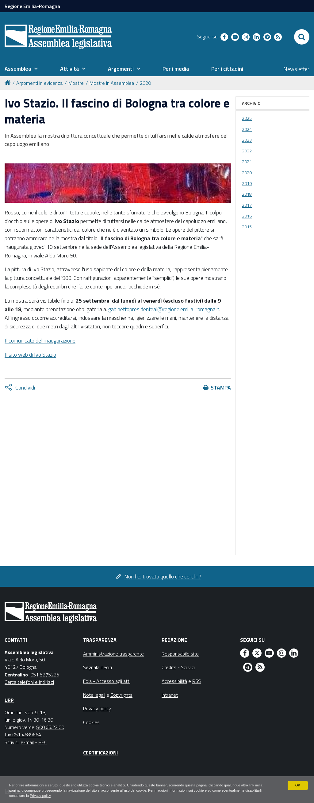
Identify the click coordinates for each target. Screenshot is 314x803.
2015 (247, 226)
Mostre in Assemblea (112, 83)
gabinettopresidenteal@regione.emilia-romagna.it (163, 309)
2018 (247, 194)
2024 (247, 129)
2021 (247, 161)
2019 (247, 183)
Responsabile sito (180, 653)
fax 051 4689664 (23, 734)
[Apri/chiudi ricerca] (301, 37)
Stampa (221, 387)
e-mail (27, 742)
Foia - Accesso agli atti (106, 681)
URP (9, 700)
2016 (247, 216)
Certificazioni (100, 752)
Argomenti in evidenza (39, 83)
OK (297, 784)
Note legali (94, 695)
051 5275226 (44, 674)
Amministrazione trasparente (113, 653)
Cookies (91, 722)
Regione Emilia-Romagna (32, 6)
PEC (42, 742)
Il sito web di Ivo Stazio (30, 355)
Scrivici (188, 667)
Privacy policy (60, 795)
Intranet (170, 695)
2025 (247, 118)
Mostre (76, 83)
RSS (196, 681)
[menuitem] (21, 69)
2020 (145, 83)
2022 (247, 150)
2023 (247, 140)
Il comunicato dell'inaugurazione (40, 340)
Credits (169, 667)
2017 (247, 205)
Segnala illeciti (97, 667)
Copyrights (121, 695)
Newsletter (296, 69)
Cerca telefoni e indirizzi (29, 682)
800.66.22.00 (50, 727)
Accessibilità (174, 681)
